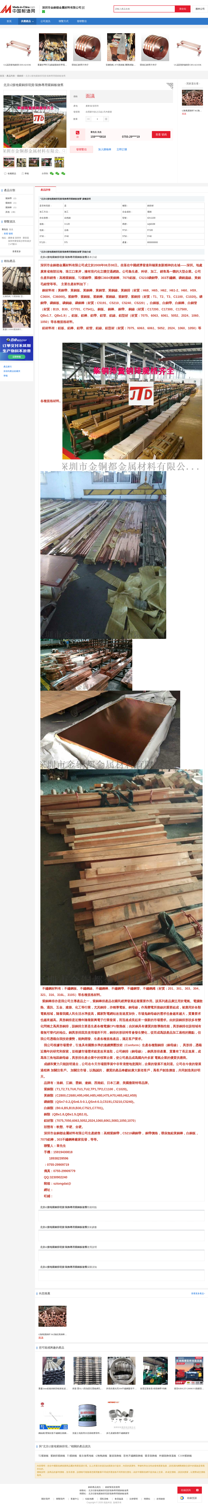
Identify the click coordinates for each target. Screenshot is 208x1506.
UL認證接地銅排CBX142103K (17, 65)
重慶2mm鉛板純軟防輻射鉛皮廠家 (54, 1388)
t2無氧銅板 (101, 1455)
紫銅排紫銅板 (58, 1455)
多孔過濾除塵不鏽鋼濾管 (117, 1433)
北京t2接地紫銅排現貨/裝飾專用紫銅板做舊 (108, 1490)
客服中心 (75, 1499)
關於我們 (45, 1499)
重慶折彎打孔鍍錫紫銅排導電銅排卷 (54, 65)
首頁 (2, 76)
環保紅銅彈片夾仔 (80, 65)
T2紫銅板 (43, 1455)
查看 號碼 (161, 134)
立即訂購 (122, 149)
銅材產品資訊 (94, 1487)
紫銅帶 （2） (11, 198)
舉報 (25, 173)
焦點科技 (107, 1502)
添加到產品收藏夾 (11, 371)
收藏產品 (10, 173)
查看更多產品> (198, 1293)
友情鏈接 (160, 1499)
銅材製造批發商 (112, 1487)
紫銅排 (20, 76)
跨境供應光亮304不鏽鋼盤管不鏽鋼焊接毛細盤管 (128, 1388)
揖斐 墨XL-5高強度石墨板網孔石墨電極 (90, 1388)
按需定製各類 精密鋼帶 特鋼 (153, 1388)
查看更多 (16, 251)
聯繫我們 (60, 1499)
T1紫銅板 (72, 1455)
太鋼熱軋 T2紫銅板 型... (13, 296)
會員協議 (119, 1499)
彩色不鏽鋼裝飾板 (133, 1455)
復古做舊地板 (86, 1455)
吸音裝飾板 (151, 1455)
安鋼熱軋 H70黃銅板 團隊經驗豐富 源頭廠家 (126, 65)
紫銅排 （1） (11, 203)
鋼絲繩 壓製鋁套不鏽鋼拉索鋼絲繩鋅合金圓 (58, 1433)
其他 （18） (10, 212)
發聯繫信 (81, 149)
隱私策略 (104, 1499)
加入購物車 (104, 149)
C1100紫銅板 (185, 1455)
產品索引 (7, 366)
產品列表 (10, 76)
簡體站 (147, 1499)
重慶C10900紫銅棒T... (12, 329)
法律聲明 (133, 1499)
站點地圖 (89, 1499)
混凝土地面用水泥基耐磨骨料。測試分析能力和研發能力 (98, 1433)
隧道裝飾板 (115, 1455)
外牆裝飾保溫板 (167, 1455)
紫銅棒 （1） (11, 207)
